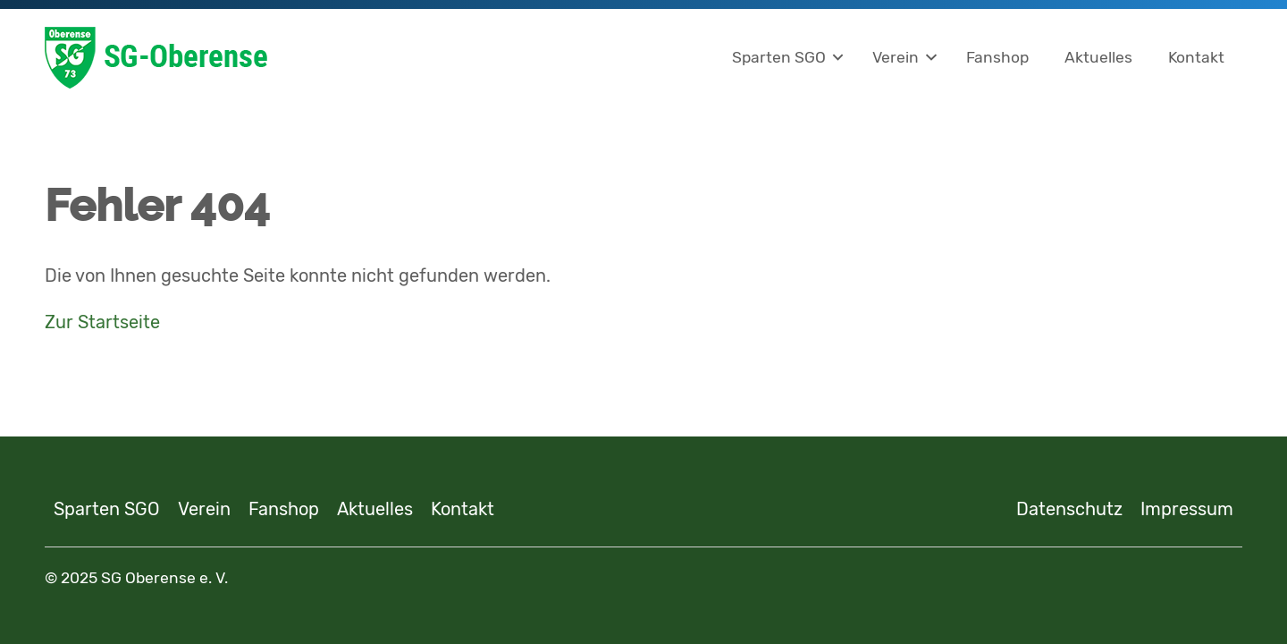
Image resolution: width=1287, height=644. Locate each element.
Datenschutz (1069, 509)
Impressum (1186, 509)
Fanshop (997, 57)
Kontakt (1196, 57)
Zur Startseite (102, 322)
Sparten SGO (779, 57)
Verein (895, 57)
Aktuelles (1098, 57)
